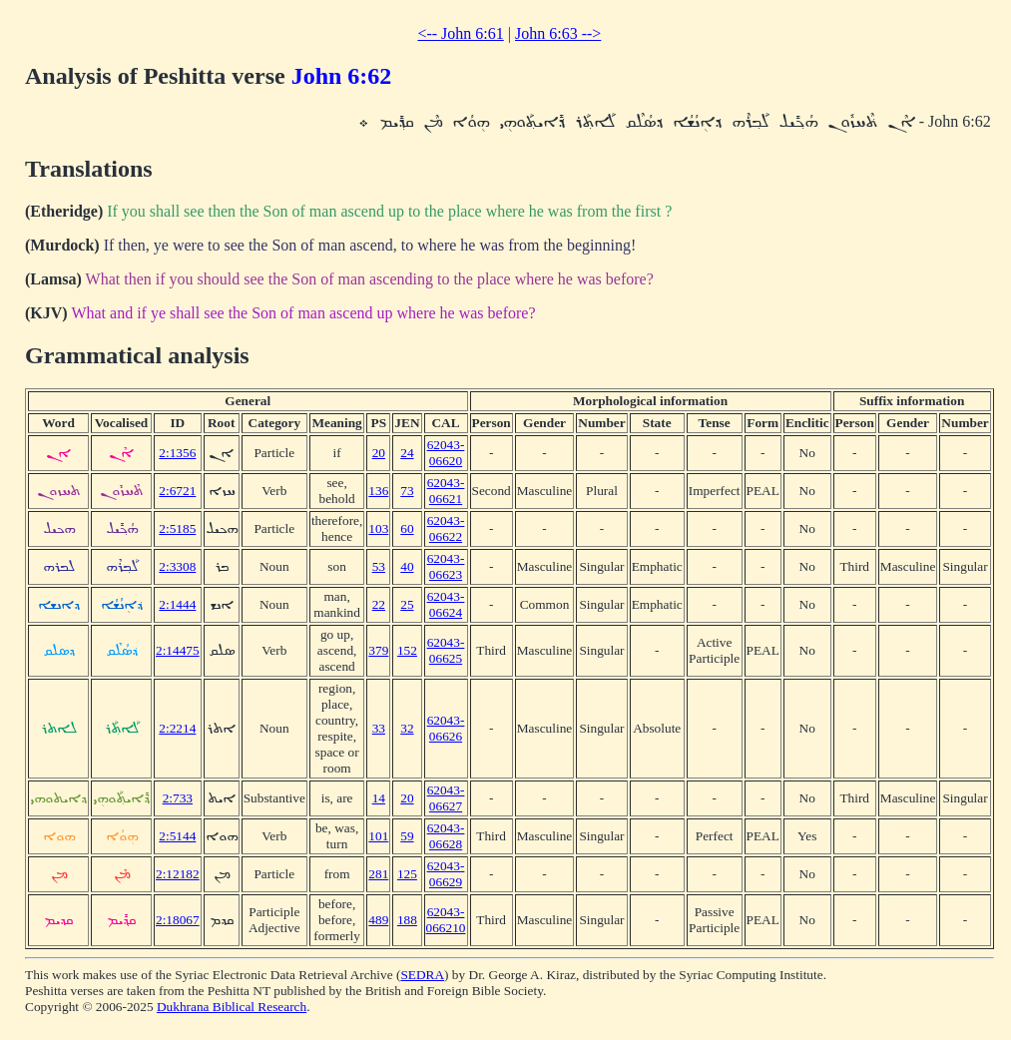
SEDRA (422, 974)
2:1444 (177, 604)
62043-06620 (446, 452)
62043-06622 (446, 528)
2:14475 (178, 650)
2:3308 (177, 566)
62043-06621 (446, 490)
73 (406, 490)
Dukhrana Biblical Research (231, 1006)
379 (378, 650)
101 (378, 835)
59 (406, 835)
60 (406, 528)
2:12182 (178, 873)
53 (378, 566)
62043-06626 (446, 728)
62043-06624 (446, 604)
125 (407, 873)
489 (378, 919)
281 (378, 873)
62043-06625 (446, 650)
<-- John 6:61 (460, 33)
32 (406, 728)
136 (378, 490)
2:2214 (177, 728)
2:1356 (177, 452)
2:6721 (177, 490)
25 (406, 604)
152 (407, 650)
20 (378, 452)
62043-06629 (446, 873)
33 (378, 728)
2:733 (178, 797)
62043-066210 (446, 919)
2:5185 (177, 528)
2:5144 (177, 835)
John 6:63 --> (558, 33)
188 (407, 919)
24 (406, 452)
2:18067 (178, 919)
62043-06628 (446, 835)
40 (406, 566)
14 (378, 797)
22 (378, 604)
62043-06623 (446, 566)
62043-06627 (446, 797)
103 (378, 528)
